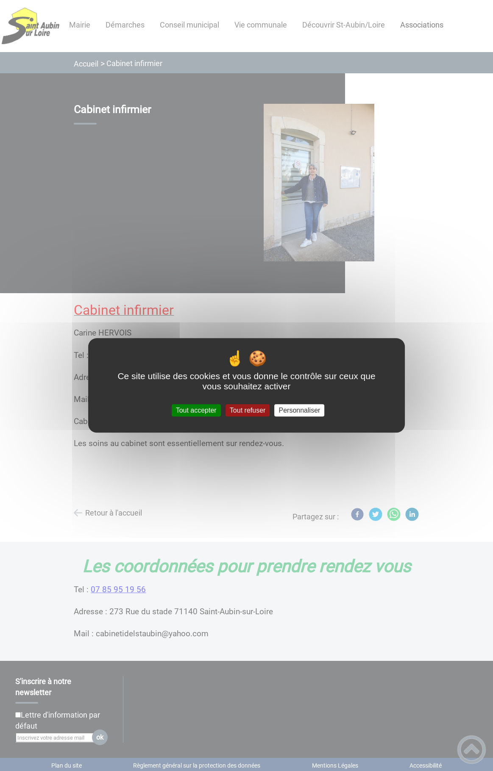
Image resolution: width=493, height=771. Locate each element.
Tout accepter (196, 410)
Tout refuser (247, 410)
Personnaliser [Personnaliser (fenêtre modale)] (299, 410)
